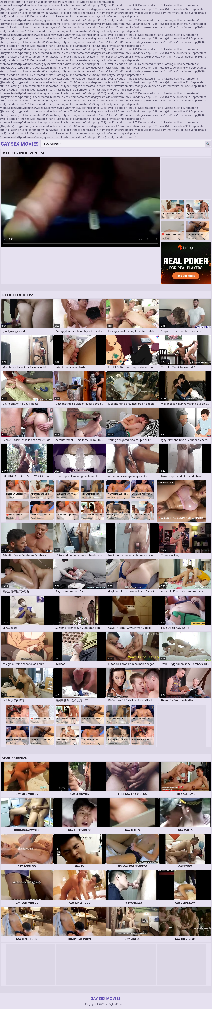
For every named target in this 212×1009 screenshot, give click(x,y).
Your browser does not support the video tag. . (80, 202)
